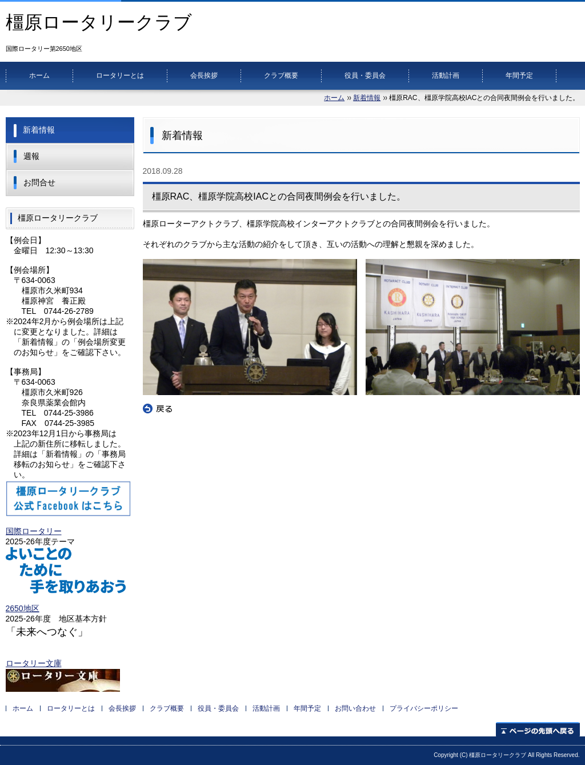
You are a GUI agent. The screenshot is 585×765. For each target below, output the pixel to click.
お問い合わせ (355, 708)
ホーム (39, 75)
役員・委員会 (365, 75)
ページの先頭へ (538, 729)
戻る (158, 409)
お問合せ (39, 182)
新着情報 (366, 98)
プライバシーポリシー (424, 708)
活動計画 (445, 75)
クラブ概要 (281, 75)
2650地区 (22, 608)
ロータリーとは (120, 75)
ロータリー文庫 (34, 663)
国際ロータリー (34, 531)
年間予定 (519, 75)
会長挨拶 (204, 75)
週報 (31, 156)
